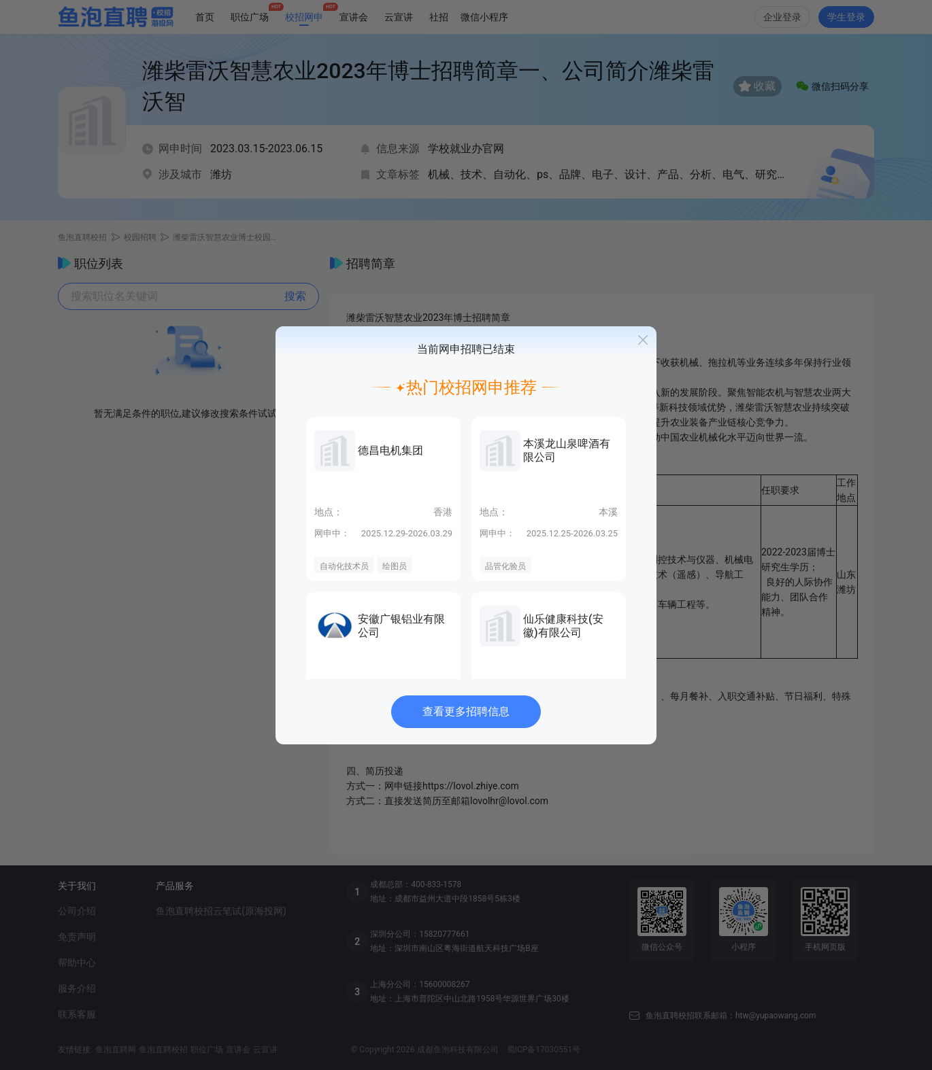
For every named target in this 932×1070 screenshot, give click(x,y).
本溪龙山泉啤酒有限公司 (566, 450)
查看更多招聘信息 (466, 711)
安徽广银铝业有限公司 (401, 625)
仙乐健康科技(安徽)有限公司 (563, 625)
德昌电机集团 (390, 450)
